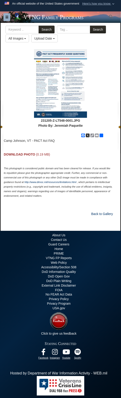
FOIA (59, 290)
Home (59, 249)
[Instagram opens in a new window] (54, 353)
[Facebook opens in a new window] (43, 353)
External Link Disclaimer (59, 285)
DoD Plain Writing (58, 281)
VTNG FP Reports (59, 258)
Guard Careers (58, 244)
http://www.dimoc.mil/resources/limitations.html (50, 182)
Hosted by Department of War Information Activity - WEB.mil (58, 373)
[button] (98, 3)
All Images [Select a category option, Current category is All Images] (17, 38)
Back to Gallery (102, 214)
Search (47, 29)
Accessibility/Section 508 (58, 267)
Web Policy (59, 262)
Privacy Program (59, 303)
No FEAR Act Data (59, 294)
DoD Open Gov (59, 276)
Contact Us (59, 240)
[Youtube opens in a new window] (66, 353)
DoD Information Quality (59, 272)
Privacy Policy (59, 299)
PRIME (59, 253)
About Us (59, 235)
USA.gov (59, 308)
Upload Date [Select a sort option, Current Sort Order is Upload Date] (44, 38)
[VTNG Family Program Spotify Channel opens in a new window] (77, 353)
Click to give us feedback (58, 333)
